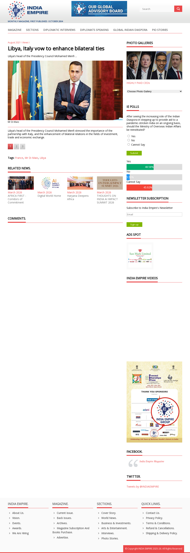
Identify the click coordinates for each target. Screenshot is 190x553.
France (19, 158)
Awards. (15, 528)
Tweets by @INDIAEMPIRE (143, 486)
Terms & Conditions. (156, 523)
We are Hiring (18, 533)
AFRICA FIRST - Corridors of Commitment (17, 199)
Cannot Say (138, 144)
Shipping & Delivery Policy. (159, 533)
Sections (32, 30)
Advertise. (60, 537)
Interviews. (105, 533)
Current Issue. (62, 513)
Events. (14, 523)
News (25, 42)
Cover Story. (106, 513)
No (133, 140)
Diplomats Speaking (94, 30)
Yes (133, 136)
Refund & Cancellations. (157, 528)
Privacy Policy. (152, 518)
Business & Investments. (114, 523)
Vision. (14, 518)
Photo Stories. (107, 538)
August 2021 (14, 42)
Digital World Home (49, 195)
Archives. (59, 523)
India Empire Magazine (152, 461)
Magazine (14, 30)
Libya (43, 158)
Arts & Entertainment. (112, 528)
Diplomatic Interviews (59, 30)
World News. (107, 518)
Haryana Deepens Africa (78, 197)
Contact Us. (150, 513)
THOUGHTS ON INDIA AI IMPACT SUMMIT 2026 (107, 199)
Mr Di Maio (31, 158)
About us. (16, 513)
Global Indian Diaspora (130, 30)
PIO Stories (160, 30)
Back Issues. (62, 518)
